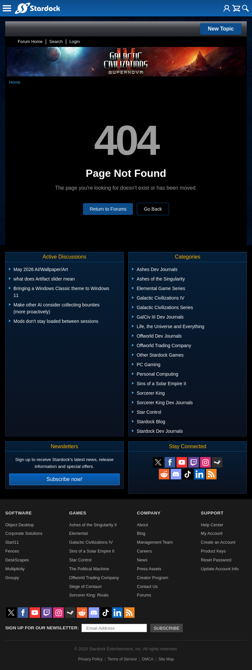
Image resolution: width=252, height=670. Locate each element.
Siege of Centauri (85, 586)
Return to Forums (108, 209)
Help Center (212, 524)
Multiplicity (15, 568)
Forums (144, 595)
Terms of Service (122, 659)
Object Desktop (19, 524)
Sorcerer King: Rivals (89, 595)
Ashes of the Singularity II (93, 524)
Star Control (80, 559)
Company (148, 513)
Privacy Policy (90, 659)
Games (77, 513)
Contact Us (147, 586)
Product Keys (213, 551)
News (142, 559)
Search (56, 41)
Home (14, 82)
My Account (211, 533)
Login (74, 41)
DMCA (147, 659)
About (142, 524)
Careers (144, 551)
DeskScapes (17, 559)
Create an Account (218, 542)
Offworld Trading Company (94, 577)
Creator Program (152, 577)
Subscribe (166, 628)
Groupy (12, 577)
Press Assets (149, 568)
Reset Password (216, 559)
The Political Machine (89, 568)
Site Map (166, 659)
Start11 (12, 542)
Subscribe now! (64, 479)
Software (18, 513)
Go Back (153, 209)
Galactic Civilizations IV (91, 542)
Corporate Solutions (23, 533)
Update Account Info (220, 568)
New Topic (221, 28)
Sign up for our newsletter (41, 627)
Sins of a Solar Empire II (92, 551)
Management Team (155, 542)
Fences (12, 551)
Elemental (78, 533)
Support (212, 513)
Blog (141, 533)
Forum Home (30, 41)
